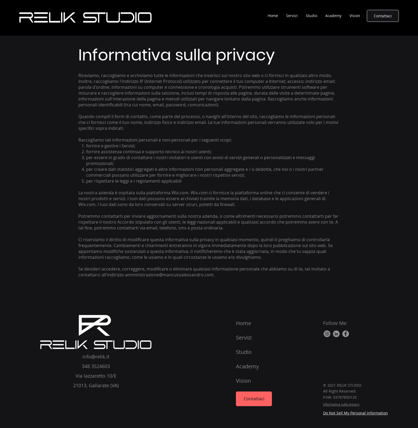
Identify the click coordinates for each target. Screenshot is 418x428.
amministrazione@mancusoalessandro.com (169, 275)
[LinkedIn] (336, 333)
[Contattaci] (383, 16)
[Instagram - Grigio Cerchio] (327, 333)
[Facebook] (345, 333)
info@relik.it (95, 356)
